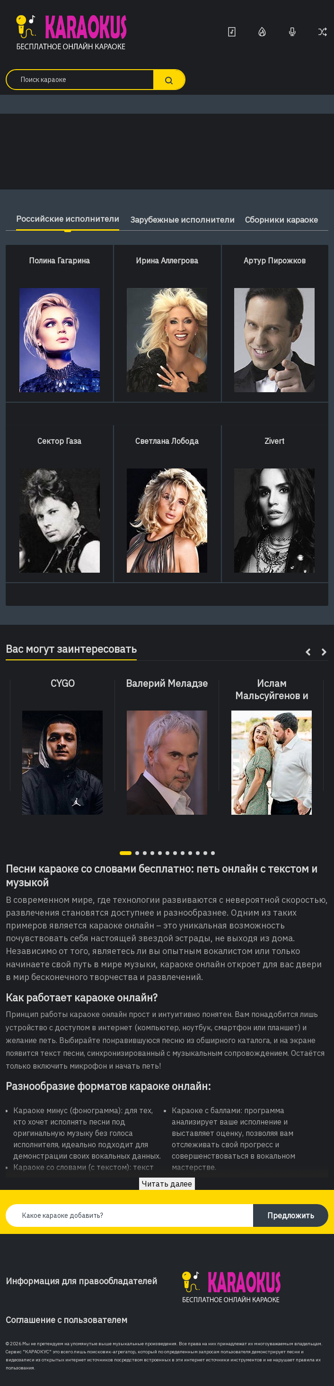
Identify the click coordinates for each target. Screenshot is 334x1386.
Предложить (290, 1215)
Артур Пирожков (275, 260)
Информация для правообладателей (81, 1281)
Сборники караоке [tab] (285, 219)
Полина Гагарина (59, 260)
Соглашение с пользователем (66, 1319)
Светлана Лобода (167, 441)
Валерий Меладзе (167, 683)
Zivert (274, 441)
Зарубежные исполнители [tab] (181, 219)
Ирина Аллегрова (167, 260)
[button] (126, 853)
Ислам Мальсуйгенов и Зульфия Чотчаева (271, 695)
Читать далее (167, 1183)
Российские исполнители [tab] (63, 218)
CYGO (63, 683)
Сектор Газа (59, 441)
